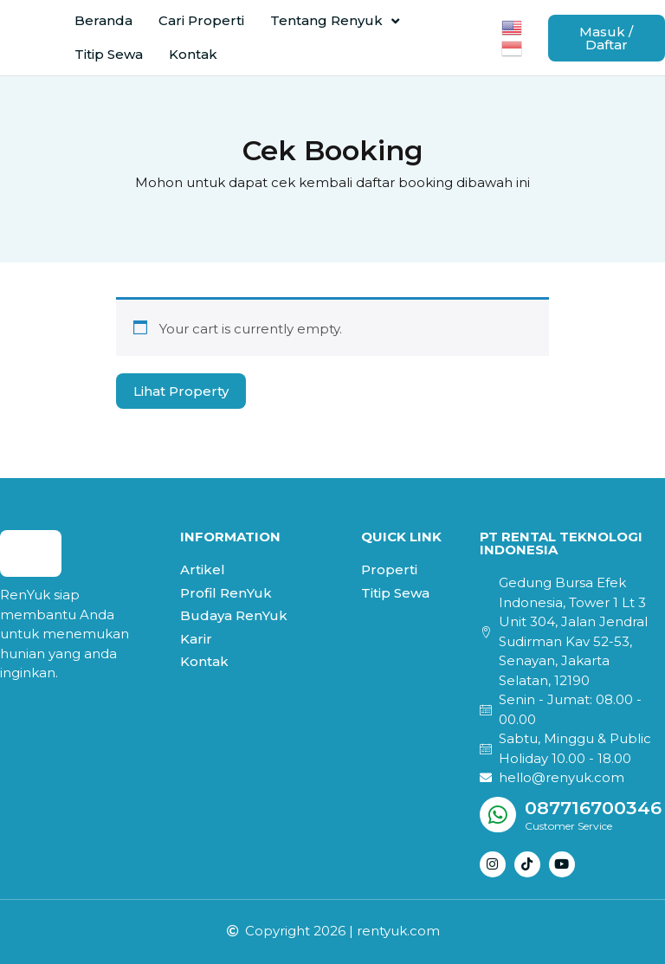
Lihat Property (181, 391)
